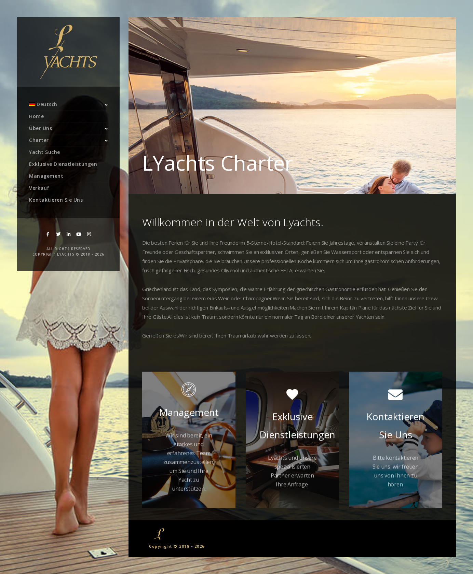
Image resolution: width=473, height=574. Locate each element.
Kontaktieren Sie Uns (56, 200)
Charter (39, 140)
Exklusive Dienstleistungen (63, 164)
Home (36, 116)
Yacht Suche (44, 152)
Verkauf (39, 188)
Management (46, 176)
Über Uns (40, 128)
